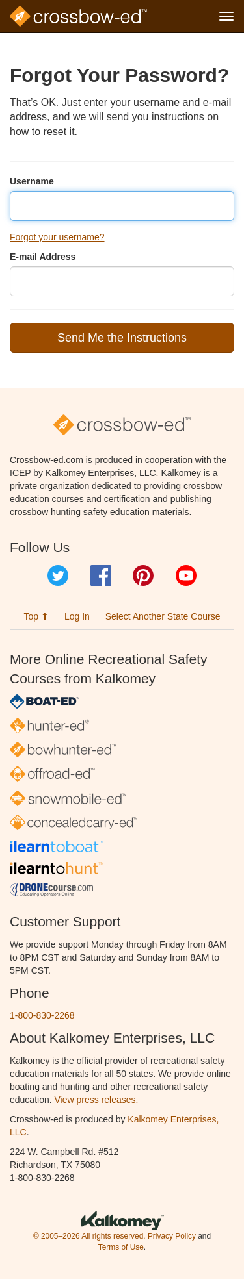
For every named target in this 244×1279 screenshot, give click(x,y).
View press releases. (97, 1100)
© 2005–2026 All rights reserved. (89, 1236)
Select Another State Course (163, 616)
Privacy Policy (172, 1236)
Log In (77, 616)
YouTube (186, 575)
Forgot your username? (57, 237)
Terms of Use (121, 1247)
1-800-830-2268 (42, 1015)
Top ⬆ (36, 616)
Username (32, 181)
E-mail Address (42, 256)
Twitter (57, 575)
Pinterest (143, 575)
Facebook (100, 575)
